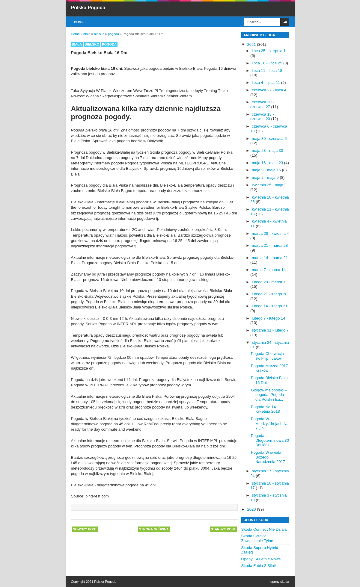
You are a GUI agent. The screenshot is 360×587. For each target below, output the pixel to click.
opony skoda (279, 581)
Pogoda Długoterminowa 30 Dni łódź (270, 440)
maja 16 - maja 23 (268, 163)
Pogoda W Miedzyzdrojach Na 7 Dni (270, 423)
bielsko (92, 44)
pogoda (109, 44)
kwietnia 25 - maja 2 (269, 185)
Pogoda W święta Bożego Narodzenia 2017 (268, 457)
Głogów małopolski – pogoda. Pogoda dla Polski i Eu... (269, 395)
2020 (252, 509)
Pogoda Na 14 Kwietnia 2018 (265, 409)
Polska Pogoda (88, 7)
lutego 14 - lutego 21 (269, 306)
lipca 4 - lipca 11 (266, 82)
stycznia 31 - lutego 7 (270, 330)
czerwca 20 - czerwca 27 (262, 104)
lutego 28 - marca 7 (268, 282)
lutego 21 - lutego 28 (269, 294)
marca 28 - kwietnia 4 (270, 233)
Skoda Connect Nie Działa (264, 529)
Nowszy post (85, 529)
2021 (252, 44)
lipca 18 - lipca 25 (267, 63)
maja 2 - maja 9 (266, 177)
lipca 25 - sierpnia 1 (269, 51)
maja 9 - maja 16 (267, 170)
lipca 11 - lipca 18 (267, 70)
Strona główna (154, 529)
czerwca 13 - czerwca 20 (262, 116)
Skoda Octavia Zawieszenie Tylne (257, 538)
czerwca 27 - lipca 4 (269, 90)
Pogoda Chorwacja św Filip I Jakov (267, 356)
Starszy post (223, 529)
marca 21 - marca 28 (270, 245)
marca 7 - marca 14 (269, 269)
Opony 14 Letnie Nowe (261, 559)
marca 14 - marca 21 (270, 257)
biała (77, 44)
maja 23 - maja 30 (267, 150)
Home (79, 22)
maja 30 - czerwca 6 (269, 138)
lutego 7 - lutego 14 (268, 318)
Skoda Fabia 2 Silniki (259, 565)
